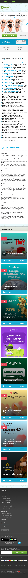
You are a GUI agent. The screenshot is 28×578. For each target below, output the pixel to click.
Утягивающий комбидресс (10, 88)
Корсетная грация (8, 79)
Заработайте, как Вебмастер (8, 506)
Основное (4, 54)
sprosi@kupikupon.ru (6, 522)
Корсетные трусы (8, 67)
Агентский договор (6, 513)
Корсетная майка (8, 73)
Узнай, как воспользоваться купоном (12, 148)
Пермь (14, 1)
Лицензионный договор (7, 515)
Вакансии (4, 496)
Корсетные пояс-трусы (9, 64)
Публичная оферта (6, 517)
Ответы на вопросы (6, 500)
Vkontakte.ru (4, 530)
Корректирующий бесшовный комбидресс (13, 85)
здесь (25, 135)
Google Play (13, 539)
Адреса (11, 54)
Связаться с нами (5, 524)
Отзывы (17, 54)
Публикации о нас (6, 494)
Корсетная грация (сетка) (9, 82)
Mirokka (24, 63)
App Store (5, 539)
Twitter (6, 530)
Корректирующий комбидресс (11, 91)
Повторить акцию (9, 35)
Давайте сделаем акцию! (7, 505)
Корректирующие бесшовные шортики (13, 70)
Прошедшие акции (6, 508)
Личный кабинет (26, 1)
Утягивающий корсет (8, 76)
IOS (21, 58)
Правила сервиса (6, 498)
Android (3, 60)
